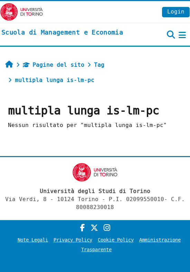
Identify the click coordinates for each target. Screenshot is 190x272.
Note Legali (33, 240)
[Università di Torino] (21, 12)
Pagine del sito (53, 65)
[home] (62, 33)
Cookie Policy (116, 240)
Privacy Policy (73, 240)
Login (175, 12)
